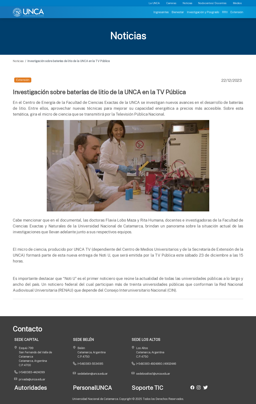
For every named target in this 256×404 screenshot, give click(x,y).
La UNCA (154, 3)
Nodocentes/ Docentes (212, 3)
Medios (237, 3)
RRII (225, 12)
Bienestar (178, 12)
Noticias (187, 3)
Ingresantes (161, 12)
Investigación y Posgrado (203, 12)
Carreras (171, 3)
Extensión (236, 12)
